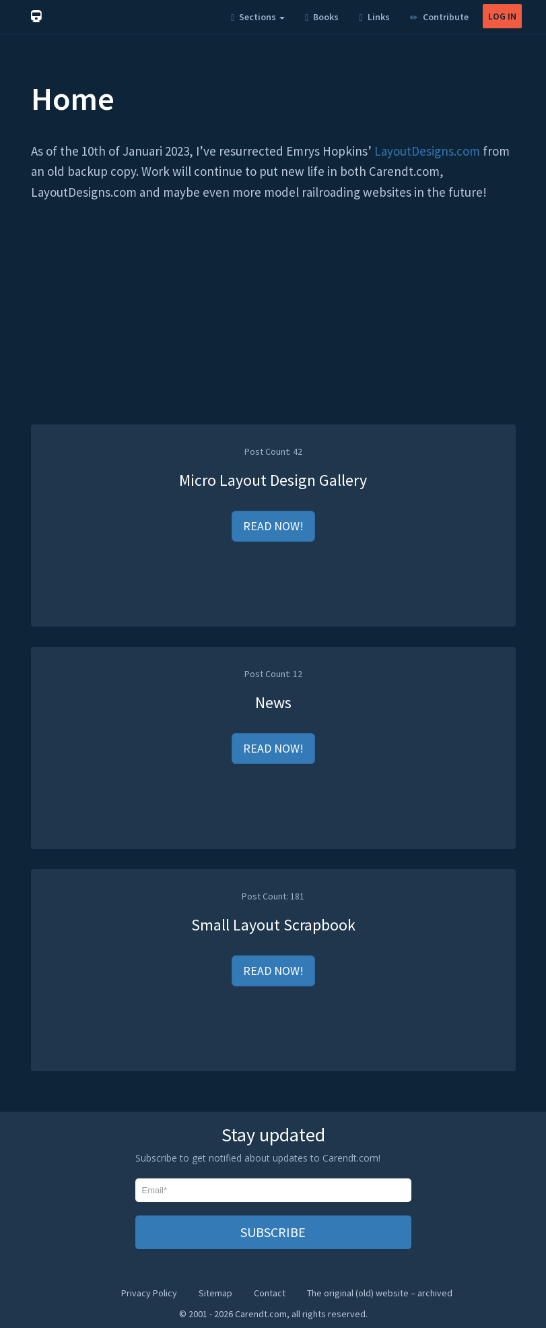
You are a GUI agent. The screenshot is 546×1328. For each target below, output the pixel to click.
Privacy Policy (149, 1293)
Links (374, 17)
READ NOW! (273, 526)
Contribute (439, 17)
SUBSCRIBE (273, 1232)
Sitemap (215, 1293)
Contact (269, 1293)
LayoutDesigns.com (427, 151)
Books (322, 17)
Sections (258, 17)
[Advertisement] (273, 330)
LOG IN (502, 16)
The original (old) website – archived (379, 1293)
